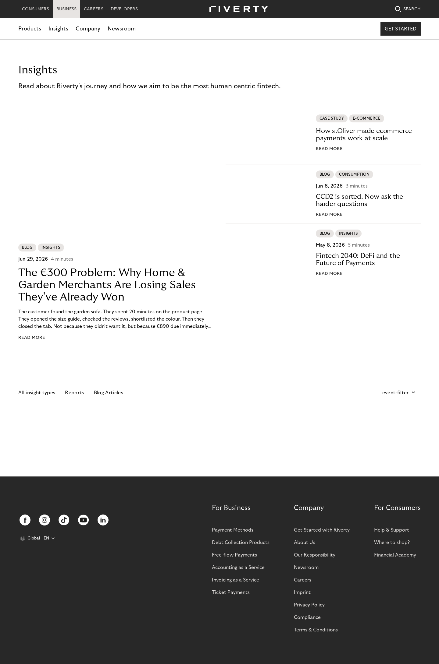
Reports (74, 392)
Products (29, 29)
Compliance (307, 617)
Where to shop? (392, 542)
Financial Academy (395, 555)
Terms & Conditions (316, 629)
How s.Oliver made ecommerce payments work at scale (364, 135)
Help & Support (391, 530)
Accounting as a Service (238, 567)
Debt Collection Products (240, 542)
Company (88, 29)
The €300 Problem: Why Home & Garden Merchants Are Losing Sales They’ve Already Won (107, 285)
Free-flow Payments (234, 555)
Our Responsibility (314, 555)
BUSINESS (66, 9)
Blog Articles (108, 392)
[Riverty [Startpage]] (237, 9)
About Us (304, 542)
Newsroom (122, 29)
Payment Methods (232, 530)
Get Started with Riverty (322, 530)
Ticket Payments (231, 592)
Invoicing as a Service (235, 580)
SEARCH (408, 9)
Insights (58, 29)
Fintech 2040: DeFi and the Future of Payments (358, 259)
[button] (399, 393)
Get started (400, 28)
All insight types (36, 392)
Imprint (302, 592)
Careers (302, 580)
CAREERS (93, 9)
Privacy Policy (309, 605)
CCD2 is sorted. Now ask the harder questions (359, 200)
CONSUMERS (35, 9)
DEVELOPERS (124, 9)
